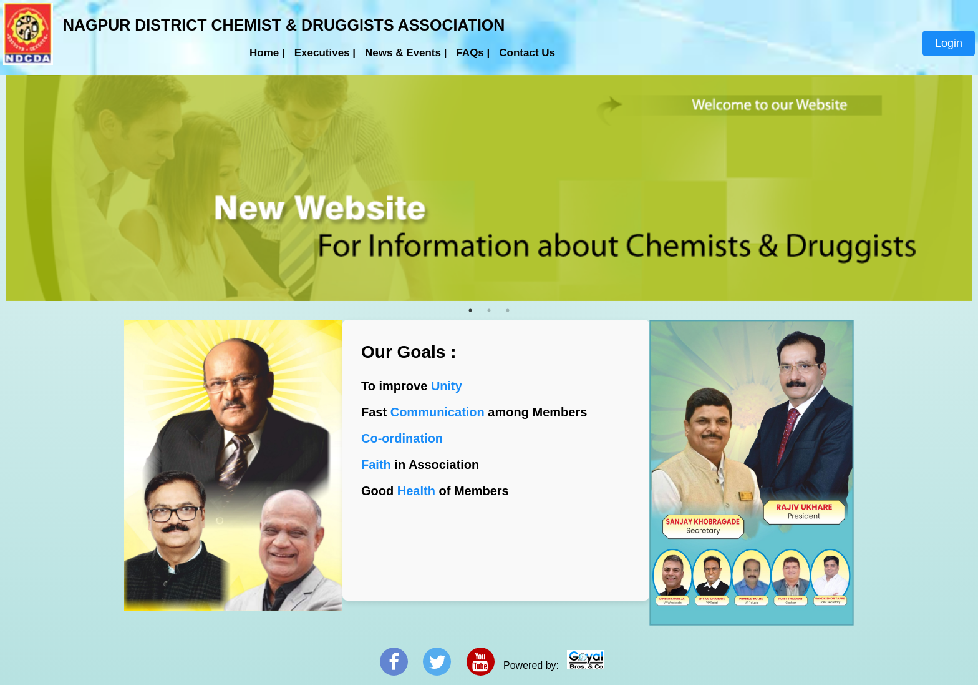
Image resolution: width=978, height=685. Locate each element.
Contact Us (527, 53)
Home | (267, 53)
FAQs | (473, 53)
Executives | (325, 53)
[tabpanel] (489, 188)
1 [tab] (470, 310)
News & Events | (406, 53)
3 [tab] (507, 310)
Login (948, 43)
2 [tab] (489, 310)
